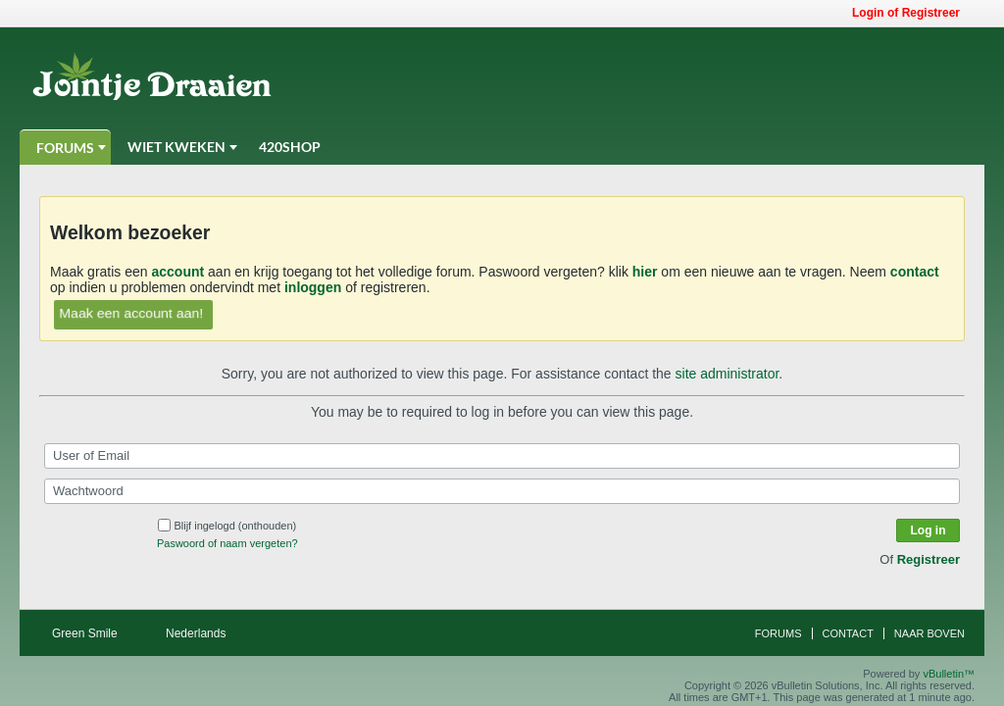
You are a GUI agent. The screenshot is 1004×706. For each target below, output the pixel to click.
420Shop (290, 146)
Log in (928, 530)
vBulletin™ (949, 674)
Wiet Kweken (176, 146)
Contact (848, 633)
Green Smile (91, 633)
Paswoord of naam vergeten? (227, 543)
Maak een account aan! (131, 313)
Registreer (928, 559)
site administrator (727, 373)
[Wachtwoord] (502, 491)
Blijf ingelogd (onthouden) (227, 525)
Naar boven (929, 633)
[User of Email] (502, 456)
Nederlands (202, 633)
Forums (65, 147)
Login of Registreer (912, 13)
